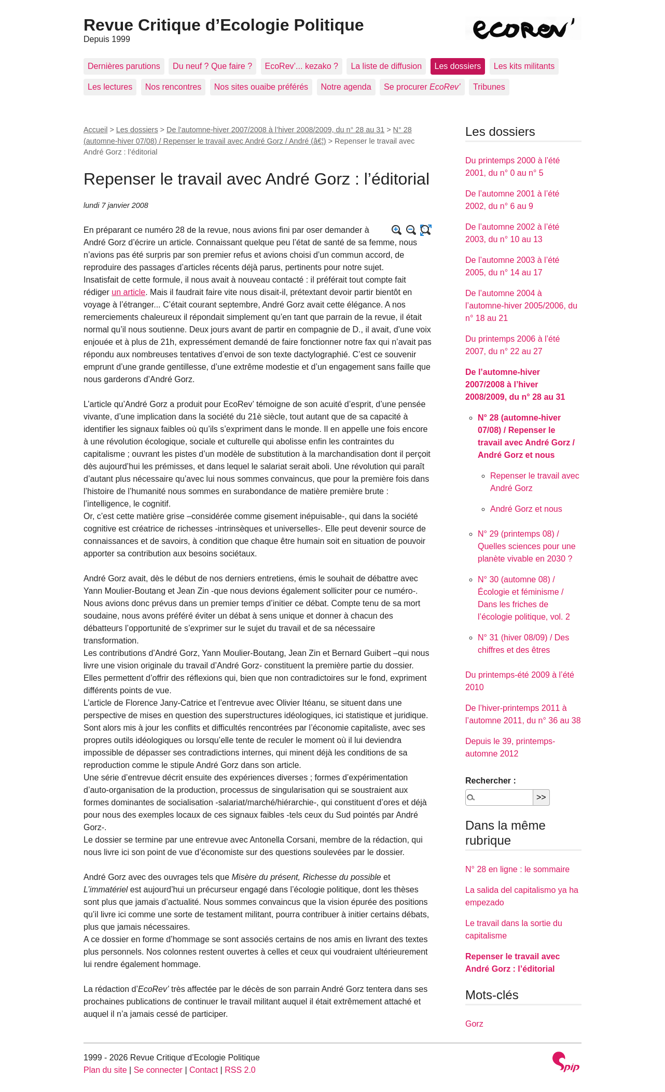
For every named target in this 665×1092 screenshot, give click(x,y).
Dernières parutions (124, 66)
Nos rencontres (173, 86)
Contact (203, 1070)
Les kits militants (524, 66)
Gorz (474, 1023)
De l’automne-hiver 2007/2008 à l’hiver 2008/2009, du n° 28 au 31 (275, 129)
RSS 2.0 (240, 1070)
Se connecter (158, 1070)
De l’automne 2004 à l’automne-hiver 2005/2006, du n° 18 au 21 (521, 306)
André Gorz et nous (526, 509)
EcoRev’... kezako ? (301, 66)
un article (128, 292)
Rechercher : (490, 780)
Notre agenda (346, 86)
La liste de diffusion (386, 66)
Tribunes (489, 86)
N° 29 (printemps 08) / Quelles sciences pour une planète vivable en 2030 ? (527, 546)
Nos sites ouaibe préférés (261, 86)
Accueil (95, 129)
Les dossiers (458, 66)
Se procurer (422, 86)
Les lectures (110, 86)
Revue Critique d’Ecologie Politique (224, 25)
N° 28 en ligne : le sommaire (517, 869)
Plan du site (105, 1070)
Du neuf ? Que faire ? (212, 66)
